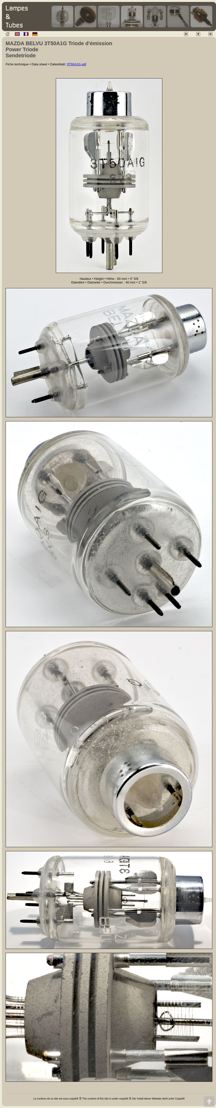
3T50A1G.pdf (76, 64)
